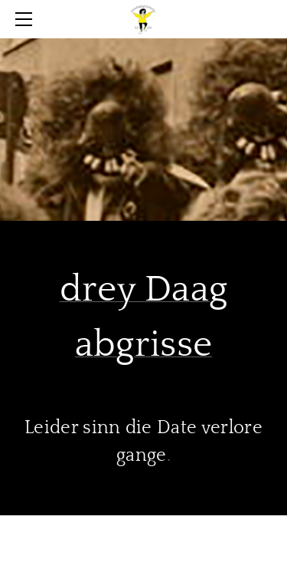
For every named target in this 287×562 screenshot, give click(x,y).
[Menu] (26, 19)
